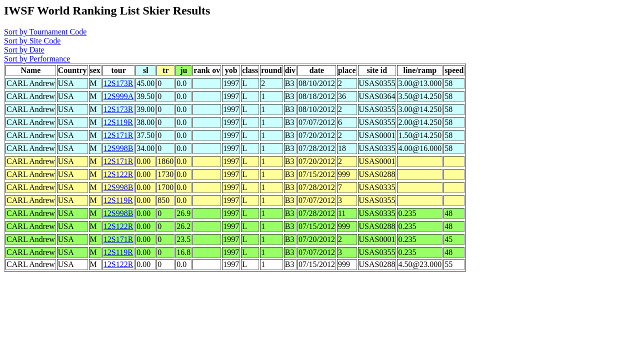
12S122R (119, 174)
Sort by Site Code (32, 40)
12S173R (119, 83)
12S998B (119, 148)
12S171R (119, 135)
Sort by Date (24, 50)
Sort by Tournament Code (45, 32)
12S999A (119, 96)
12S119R (118, 122)
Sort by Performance (37, 58)
